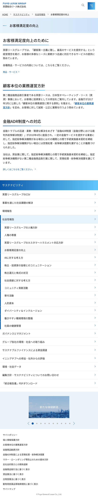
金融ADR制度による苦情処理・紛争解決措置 (23, 454)
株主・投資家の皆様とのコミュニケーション (28, 265)
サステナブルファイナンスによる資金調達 (24, 350)
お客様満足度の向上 (60, 14)
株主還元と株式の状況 (16, 273)
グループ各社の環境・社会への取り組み (23, 342)
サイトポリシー (10, 434)
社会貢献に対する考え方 (17, 280)
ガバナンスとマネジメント (16, 333)
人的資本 (9, 303)
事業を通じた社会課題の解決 (17, 202)
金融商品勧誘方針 (11, 449)
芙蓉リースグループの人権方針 (20, 227)
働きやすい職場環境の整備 (18, 318)
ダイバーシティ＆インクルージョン (23, 310)
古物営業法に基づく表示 (14, 479)
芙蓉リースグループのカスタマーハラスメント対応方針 (33, 242)
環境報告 (7, 211)
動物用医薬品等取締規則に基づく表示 (20, 483)
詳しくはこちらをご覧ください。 (18, 169)
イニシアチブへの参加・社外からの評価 (23, 358)
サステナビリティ (21, 14)
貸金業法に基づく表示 (13, 474)
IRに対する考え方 (13, 257)
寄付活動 (9, 295)
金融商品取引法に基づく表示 (16, 469)
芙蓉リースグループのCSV (16, 194)
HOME (5, 14)
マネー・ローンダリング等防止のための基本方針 (25, 459)
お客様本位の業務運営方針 (15, 444)
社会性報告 (40, 14)
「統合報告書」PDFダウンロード (19, 383)
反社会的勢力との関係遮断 (15, 464)
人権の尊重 (10, 235)
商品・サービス (10, 71)
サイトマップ (9, 488)
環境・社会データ (11, 366)
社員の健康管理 (12, 325)
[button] (28, 423)
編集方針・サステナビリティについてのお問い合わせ (30, 375)
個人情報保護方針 (11, 439)
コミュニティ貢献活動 (16, 288)
